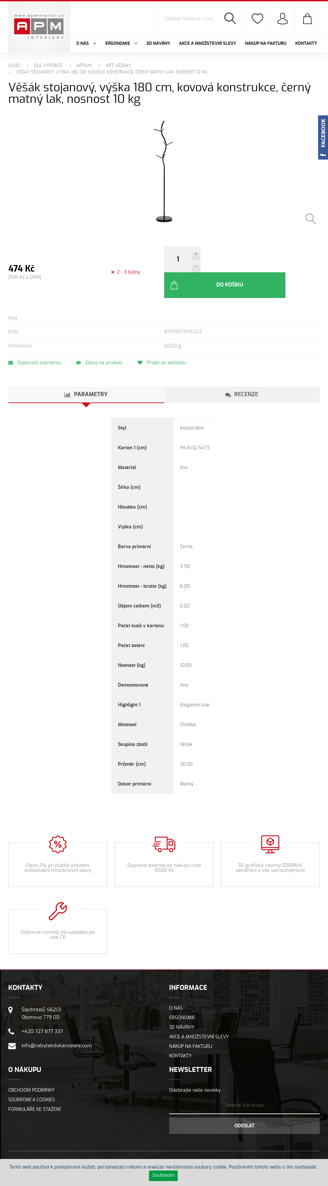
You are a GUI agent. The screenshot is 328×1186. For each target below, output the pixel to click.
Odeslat (244, 1104)
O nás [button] (86, 44)
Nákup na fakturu (265, 44)
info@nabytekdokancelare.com (56, 1024)
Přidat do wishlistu (166, 341)
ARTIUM (84, 66)
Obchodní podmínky (31, 1069)
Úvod (14, 66)
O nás (176, 987)
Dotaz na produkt (102, 341)
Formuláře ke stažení (34, 1088)
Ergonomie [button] (121, 44)
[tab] (86, 373)
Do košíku (242, 263)
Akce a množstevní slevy (207, 44)
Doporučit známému (34, 341)
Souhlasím (163, 1175)
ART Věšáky (118, 66)
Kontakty (306, 44)
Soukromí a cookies (31, 1078)
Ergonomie (182, 996)
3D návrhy (158, 44)
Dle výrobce (48, 66)
